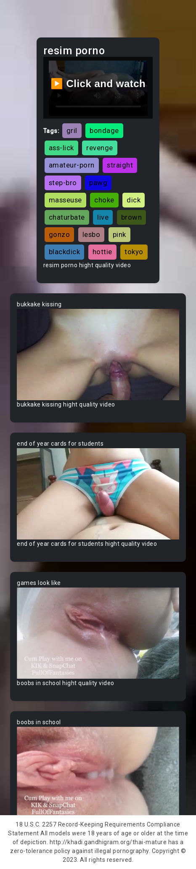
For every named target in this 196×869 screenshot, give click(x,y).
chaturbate (67, 217)
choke (104, 200)
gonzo (59, 234)
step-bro (63, 182)
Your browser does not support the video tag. (98, 354)
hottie (102, 251)
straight (120, 165)
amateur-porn (72, 165)
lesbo (91, 234)
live (103, 217)
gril (71, 130)
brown (131, 217)
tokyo (133, 251)
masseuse (65, 200)
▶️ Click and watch (98, 83)
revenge (99, 148)
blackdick (64, 251)
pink (119, 234)
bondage (104, 130)
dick (133, 200)
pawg (98, 182)
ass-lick (61, 148)
